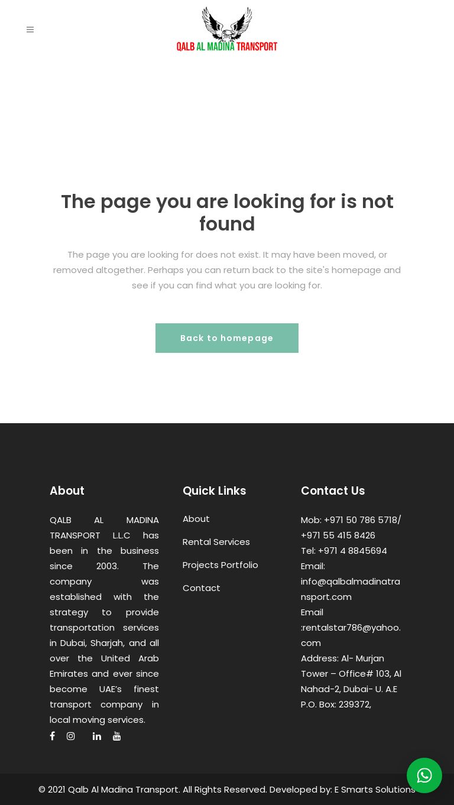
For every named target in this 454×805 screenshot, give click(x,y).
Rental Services (216, 541)
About (196, 518)
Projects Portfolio (220, 565)
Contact (201, 588)
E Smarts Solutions (375, 789)
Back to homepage (227, 338)
